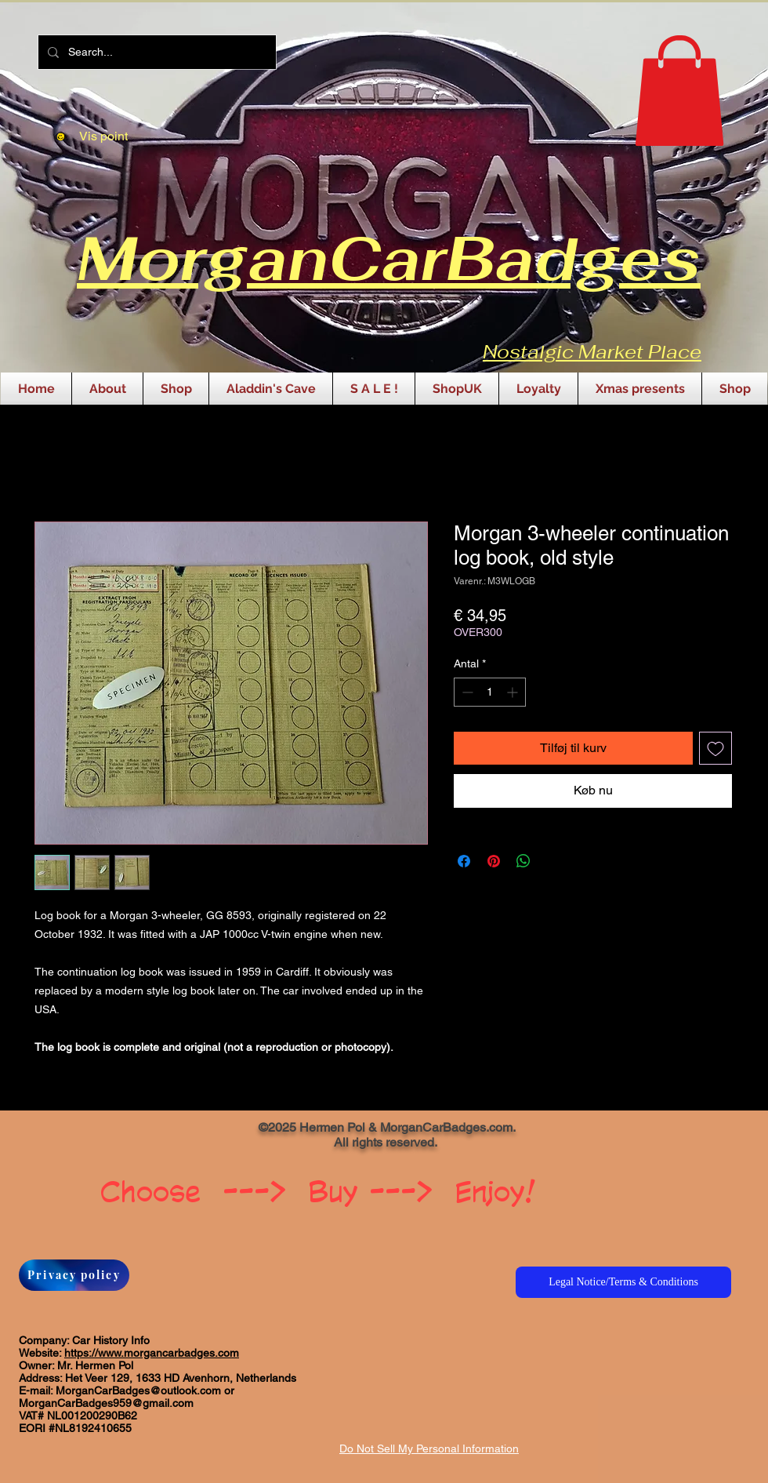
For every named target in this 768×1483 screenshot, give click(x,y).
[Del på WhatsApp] (523, 861)
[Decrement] (466, 692)
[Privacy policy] (74, 1275)
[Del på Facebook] (464, 861)
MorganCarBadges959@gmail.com (106, 1403)
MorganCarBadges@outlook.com (138, 1390)
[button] (679, 90)
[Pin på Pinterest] (493, 861)
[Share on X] (553, 861)
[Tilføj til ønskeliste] (715, 748)
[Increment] (513, 692)
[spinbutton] (490, 692)
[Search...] (155, 52)
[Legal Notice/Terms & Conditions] (623, 1282)
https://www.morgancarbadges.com (151, 1353)
